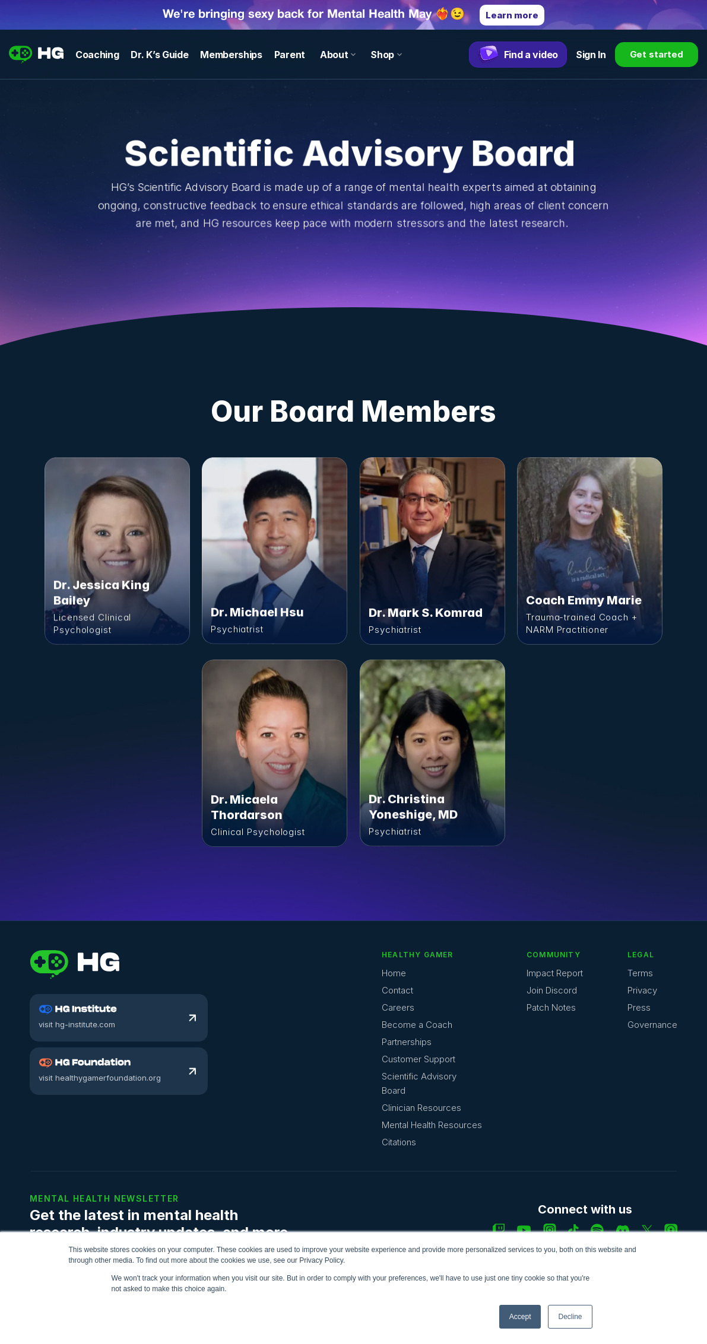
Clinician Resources (421, 1107)
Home (394, 973)
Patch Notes (551, 1007)
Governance (652, 1024)
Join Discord (552, 990)
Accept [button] (520, 1317)
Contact (397, 990)
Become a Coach (417, 1024)
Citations (399, 1142)
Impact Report (555, 973)
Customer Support (418, 1059)
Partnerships (407, 1041)
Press (639, 1007)
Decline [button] (570, 1317)
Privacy (642, 990)
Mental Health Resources (432, 1124)
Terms (640, 973)
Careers (398, 1007)
